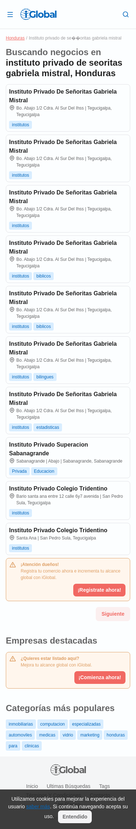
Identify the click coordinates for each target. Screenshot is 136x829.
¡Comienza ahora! (100, 677)
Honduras (15, 38)
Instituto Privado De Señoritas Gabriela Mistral (63, 96)
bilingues (44, 376)
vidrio (68, 735)
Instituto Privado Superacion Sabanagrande (48, 449)
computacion (52, 724)
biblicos (43, 276)
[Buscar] (126, 14)
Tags (104, 786)
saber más (38, 806)
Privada (19, 471)
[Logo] (38, 14)
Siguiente (113, 614)
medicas (47, 735)
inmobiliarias (21, 724)
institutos (20, 124)
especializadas (86, 724)
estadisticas (47, 427)
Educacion (44, 471)
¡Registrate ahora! (99, 590)
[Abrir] (10, 14)
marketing (89, 735)
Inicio (32, 786)
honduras (116, 735)
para (13, 745)
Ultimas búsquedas (69, 786)
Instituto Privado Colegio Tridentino (58, 488)
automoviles (20, 735)
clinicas (32, 745)
